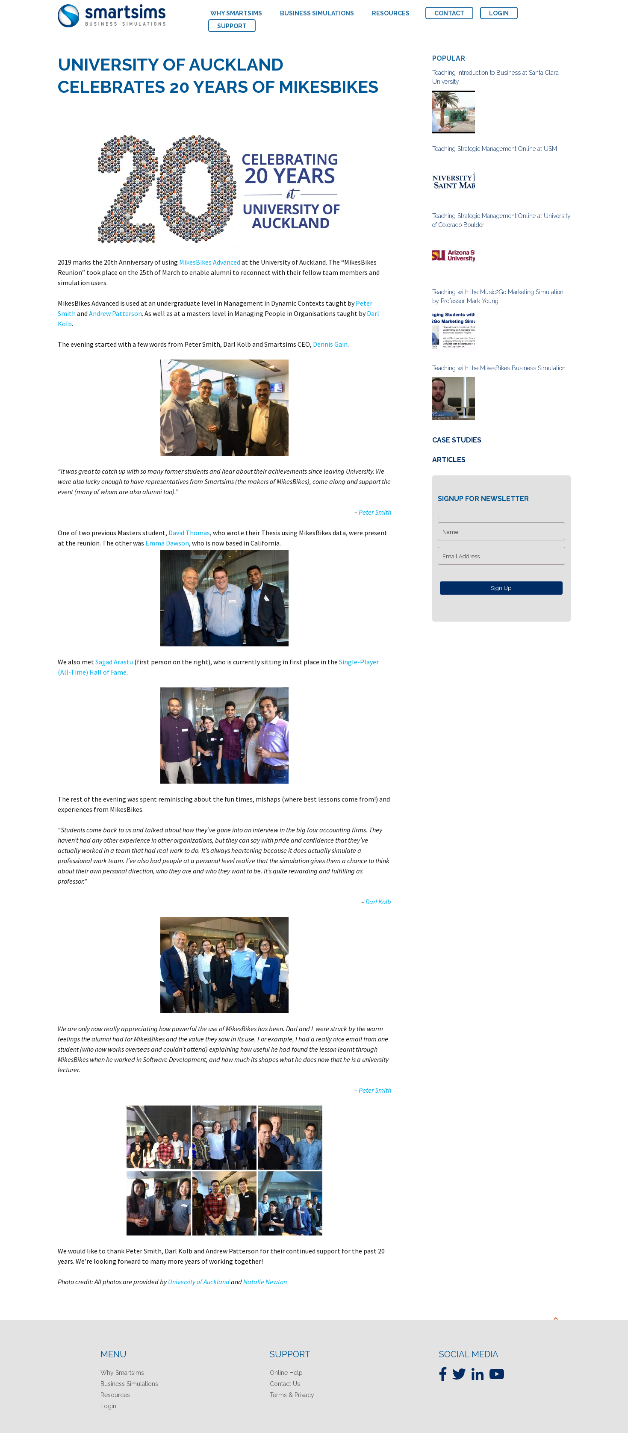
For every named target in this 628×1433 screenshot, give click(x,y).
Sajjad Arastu (114, 662)
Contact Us (285, 1383)
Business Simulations (129, 1383)
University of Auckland (199, 1281)
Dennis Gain (330, 344)
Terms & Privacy (292, 1395)
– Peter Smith (372, 1090)
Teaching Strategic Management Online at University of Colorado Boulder (501, 220)
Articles (449, 460)
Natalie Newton (265, 1281)
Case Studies (456, 440)
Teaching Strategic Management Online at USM (494, 148)
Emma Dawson (166, 543)
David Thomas (189, 532)
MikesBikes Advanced (209, 262)
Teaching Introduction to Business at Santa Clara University (495, 77)
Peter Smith (375, 512)
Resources (115, 1395)
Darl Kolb (378, 901)
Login (108, 1406)
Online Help (286, 1372)
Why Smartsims (122, 1372)
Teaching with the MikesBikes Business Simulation (499, 368)
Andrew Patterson (115, 313)
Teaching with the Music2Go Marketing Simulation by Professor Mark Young (497, 296)
